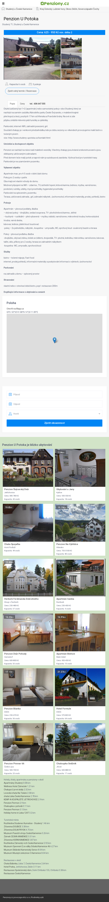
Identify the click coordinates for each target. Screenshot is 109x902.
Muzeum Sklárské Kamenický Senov (21, 850)
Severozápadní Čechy (88, 9)
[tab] (37, 104)
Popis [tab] (12, 104)
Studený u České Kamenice (19, 9)
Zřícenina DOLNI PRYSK (14, 830)
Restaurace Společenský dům (18, 870)
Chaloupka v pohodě (13, 806)
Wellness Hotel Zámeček (15, 786)
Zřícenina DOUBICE (12, 826)
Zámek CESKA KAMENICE (16, 836)
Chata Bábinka (10, 863)
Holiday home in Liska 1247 (16, 813)
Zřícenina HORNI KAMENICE (16, 840)
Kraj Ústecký (46, 9)
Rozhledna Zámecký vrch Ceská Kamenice (23, 843)
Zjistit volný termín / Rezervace (22, 91)
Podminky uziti (37, 897)
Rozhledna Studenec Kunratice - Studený (23, 823)
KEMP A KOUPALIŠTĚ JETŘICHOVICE (21, 799)
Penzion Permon (11, 803)
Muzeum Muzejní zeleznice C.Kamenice (22, 853)
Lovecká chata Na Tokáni (15, 793)
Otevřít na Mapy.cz (15, 309)
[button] (54, 340)
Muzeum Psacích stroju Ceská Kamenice (23, 833)
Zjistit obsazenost (54, 423)
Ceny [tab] (22, 104)
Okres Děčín (71, 9)
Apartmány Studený (13, 783)
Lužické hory (59, 9)
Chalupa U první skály (13, 789)
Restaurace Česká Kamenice (17, 873)
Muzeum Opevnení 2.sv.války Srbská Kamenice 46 (27, 846)
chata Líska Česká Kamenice (17, 796)
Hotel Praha (9, 867)
